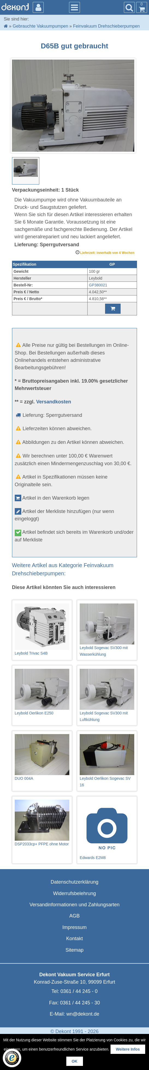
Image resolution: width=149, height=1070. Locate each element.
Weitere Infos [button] (128, 1049)
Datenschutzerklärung (74, 882)
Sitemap (74, 950)
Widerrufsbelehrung (74, 893)
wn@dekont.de (82, 1014)
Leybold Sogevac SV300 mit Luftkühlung (107, 695)
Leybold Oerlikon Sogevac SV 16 (107, 760)
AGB (74, 916)
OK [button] (75, 1061)
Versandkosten (53, 401)
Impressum (74, 927)
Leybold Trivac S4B (42, 629)
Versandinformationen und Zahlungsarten (74, 904)
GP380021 (98, 285)
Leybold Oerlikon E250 (42, 692)
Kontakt (74, 938)
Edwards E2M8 (107, 830)
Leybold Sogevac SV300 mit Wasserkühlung (107, 629)
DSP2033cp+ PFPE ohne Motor (42, 823)
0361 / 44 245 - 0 (78, 991)
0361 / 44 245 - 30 (80, 1002)
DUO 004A (42, 757)
